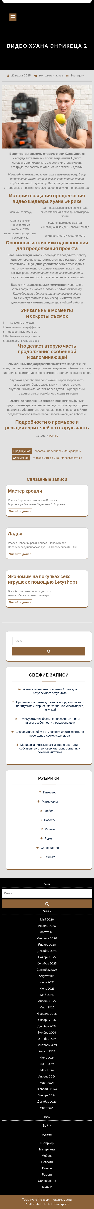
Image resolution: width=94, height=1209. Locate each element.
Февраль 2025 (47, 1013)
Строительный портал (47, 9)
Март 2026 (47, 932)
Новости (50, 820)
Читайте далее (20, 511)
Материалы (50, 801)
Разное (53, 435)
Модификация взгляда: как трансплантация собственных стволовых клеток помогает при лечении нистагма (49, 748)
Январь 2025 (47, 1020)
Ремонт (50, 838)
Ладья (15, 534)
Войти (47, 1125)
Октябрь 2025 (46, 963)
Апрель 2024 (47, 1076)
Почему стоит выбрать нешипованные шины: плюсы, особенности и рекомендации (49, 720)
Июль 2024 (47, 1057)
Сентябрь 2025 (47, 969)
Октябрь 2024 (47, 1039)
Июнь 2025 (47, 988)
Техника (49, 857)
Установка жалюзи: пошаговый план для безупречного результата (50, 691)
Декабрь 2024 (47, 1026)
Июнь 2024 (47, 1064)
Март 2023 (47, 1108)
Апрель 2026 (47, 926)
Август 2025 (47, 976)
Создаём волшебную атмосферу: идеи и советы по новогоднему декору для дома (50, 733)
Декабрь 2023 (46, 1101)
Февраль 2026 (47, 938)
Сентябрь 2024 (47, 1045)
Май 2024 (46, 1070)
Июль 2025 (47, 982)
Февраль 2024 (47, 1089)
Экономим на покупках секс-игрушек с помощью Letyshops (43, 579)
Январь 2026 (47, 944)
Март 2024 (47, 1083)
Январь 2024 (47, 1095)
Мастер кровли (25, 491)
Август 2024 (47, 1051)
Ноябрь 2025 (47, 957)
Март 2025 (47, 1007)
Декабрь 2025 (46, 951)
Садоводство (50, 848)
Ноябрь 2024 (47, 1032)
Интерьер (49, 792)
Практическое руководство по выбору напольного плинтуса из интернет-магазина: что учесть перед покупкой (49, 705)
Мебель (49, 811)
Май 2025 (47, 995)
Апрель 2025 (47, 1001)
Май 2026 (47, 919)
